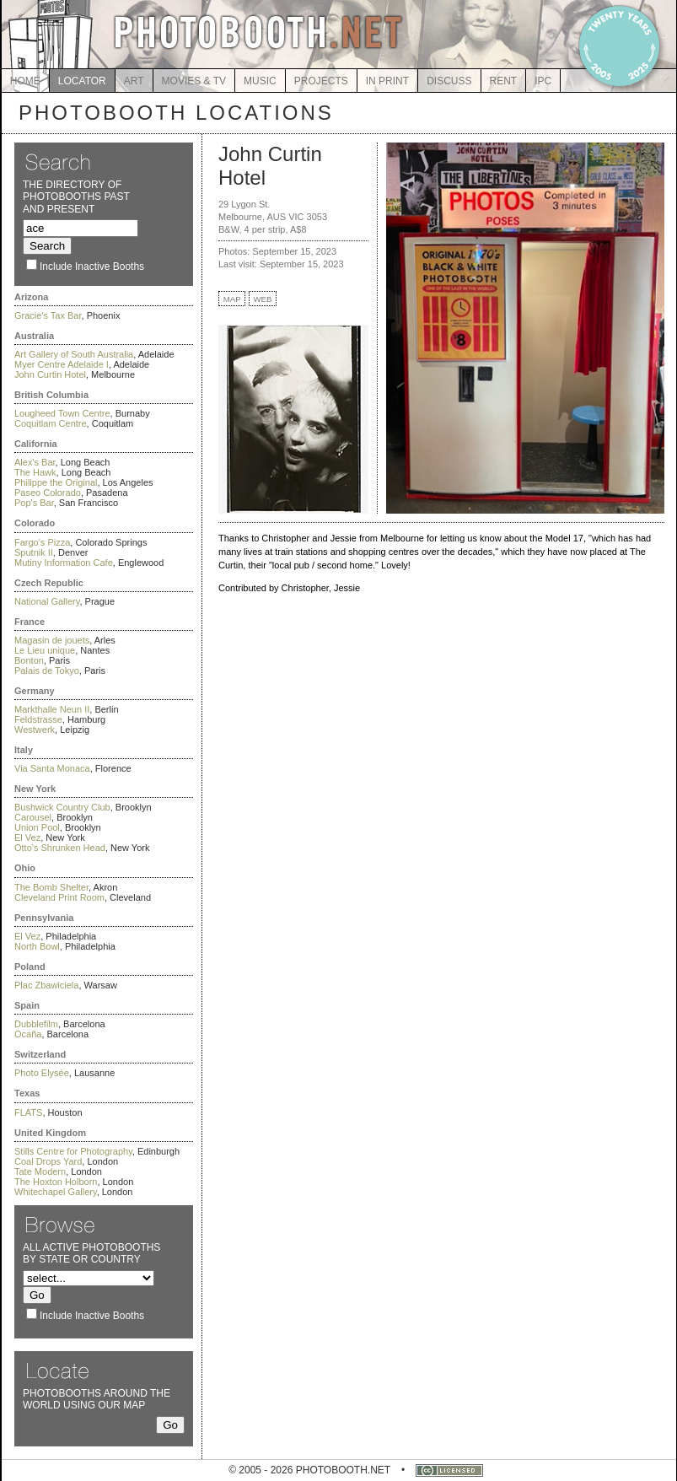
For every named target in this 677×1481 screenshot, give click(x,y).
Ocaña (27, 1034)
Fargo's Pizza (42, 542)
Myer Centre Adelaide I (61, 364)
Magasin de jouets (51, 640)
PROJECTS (321, 81)
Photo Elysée (41, 1073)
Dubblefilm (36, 1024)
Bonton (29, 660)
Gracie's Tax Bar (48, 315)
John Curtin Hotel (50, 374)
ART (134, 81)
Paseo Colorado (47, 492)
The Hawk (35, 472)
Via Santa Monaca (52, 768)
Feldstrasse (38, 719)
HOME (25, 81)
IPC (543, 81)
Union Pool (37, 827)
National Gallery (46, 601)
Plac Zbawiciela (46, 985)
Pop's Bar (34, 503)
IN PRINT (387, 81)
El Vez (27, 837)
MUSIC (260, 81)
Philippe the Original (55, 482)
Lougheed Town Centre (62, 413)
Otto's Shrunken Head (59, 848)
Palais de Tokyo (46, 670)
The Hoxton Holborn (55, 1182)
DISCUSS (449, 81)
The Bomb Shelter (51, 887)
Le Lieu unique (44, 650)
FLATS (28, 1112)
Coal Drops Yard (48, 1161)
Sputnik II (33, 552)
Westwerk (34, 729)
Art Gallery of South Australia (73, 354)
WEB (263, 299)
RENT (504, 81)
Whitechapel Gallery (55, 1192)
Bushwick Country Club (62, 807)
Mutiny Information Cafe (63, 562)
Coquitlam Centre (50, 423)
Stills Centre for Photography (73, 1151)
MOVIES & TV (194, 81)
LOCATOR (82, 81)
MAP (232, 299)
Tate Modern (40, 1171)
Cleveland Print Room (59, 897)
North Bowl (37, 946)
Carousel (32, 817)
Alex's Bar (35, 462)
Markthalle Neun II (51, 709)
